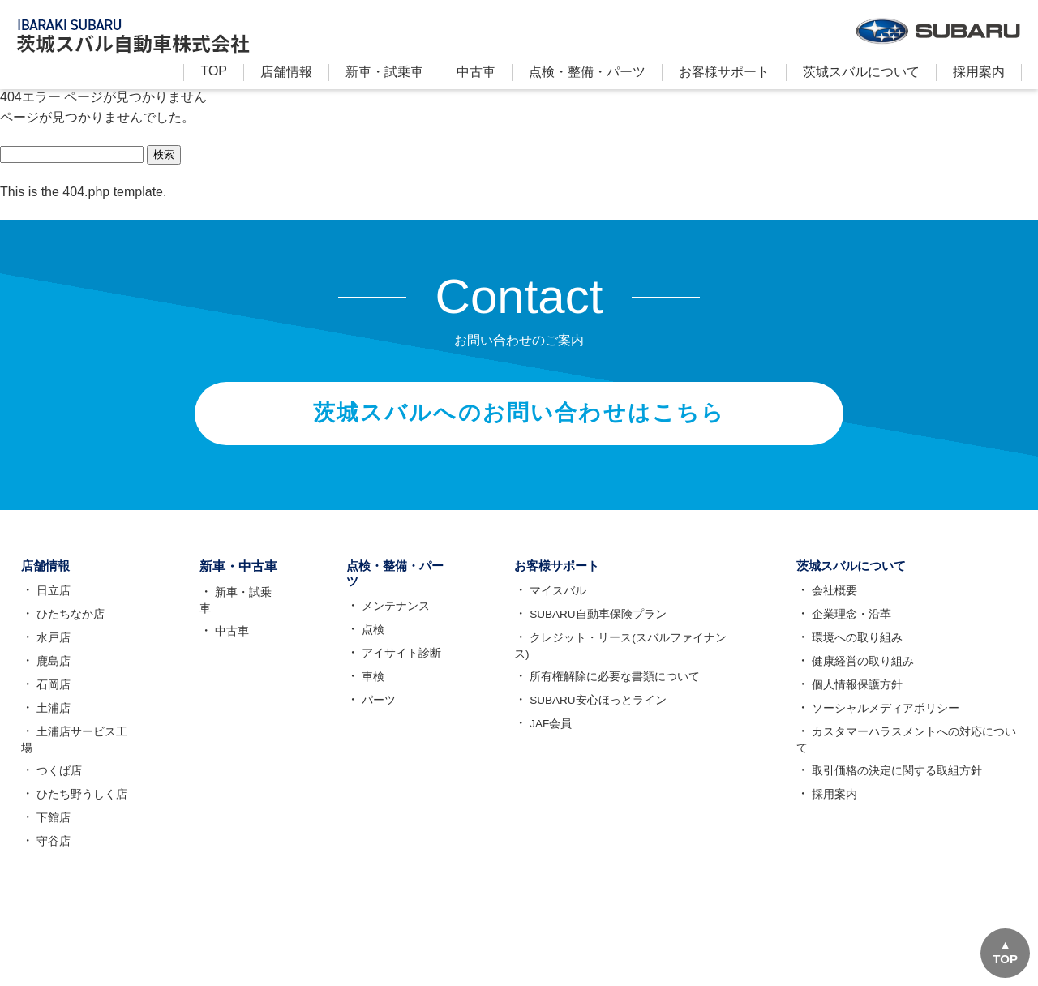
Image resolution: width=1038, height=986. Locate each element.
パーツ (369, 711)
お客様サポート (724, 72)
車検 (363, 687)
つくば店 (56, 780)
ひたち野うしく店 (79, 803)
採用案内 (979, 72)
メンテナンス (386, 617)
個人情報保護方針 (855, 694)
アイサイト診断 (391, 664)
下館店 (51, 827)
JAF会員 (551, 733)
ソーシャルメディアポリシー (884, 717)
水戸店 (51, 647)
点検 (363, 640)
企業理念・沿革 (850, 623)
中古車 (476, 72)
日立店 (51, 600)
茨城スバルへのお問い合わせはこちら (519, 417)
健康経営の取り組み (861, 670)
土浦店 (51, 717)
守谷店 (51, 850)
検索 (163, 154)
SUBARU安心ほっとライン (598, 709)
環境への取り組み (855, 647)
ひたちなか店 (68, 623)
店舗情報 (286, 72)
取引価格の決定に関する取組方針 (895, 780)
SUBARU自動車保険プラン (598, 623)
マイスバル (558, 600)
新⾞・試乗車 (384, 72)
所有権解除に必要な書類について (615, 685)
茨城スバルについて (861, 72)
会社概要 (833, 600)
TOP (213, 71)
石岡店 (51, 694)
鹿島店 (51, 670)
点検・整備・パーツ (587, 72)
